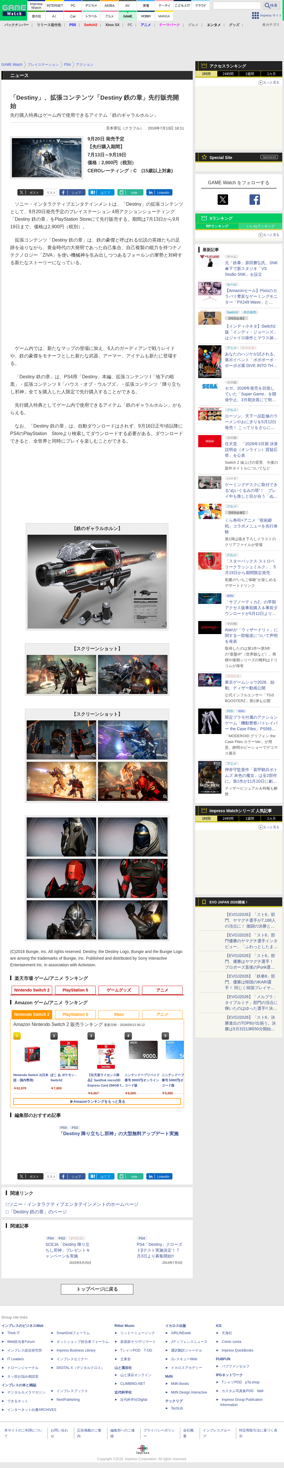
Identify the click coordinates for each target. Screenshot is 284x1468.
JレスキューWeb (184, 1359)
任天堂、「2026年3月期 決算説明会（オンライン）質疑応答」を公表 (251, 449)
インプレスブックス (72, 1391)
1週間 (249, 74)
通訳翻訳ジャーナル (186, 1350)
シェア (76, 192)
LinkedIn (163, 192)
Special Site (221, 157)
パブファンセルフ (236, 1366)
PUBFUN (223, 1359)
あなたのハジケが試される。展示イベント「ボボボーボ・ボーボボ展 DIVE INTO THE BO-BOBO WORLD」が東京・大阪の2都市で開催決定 (251, 365)
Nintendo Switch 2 (31, 990)
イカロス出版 (175, 1326)
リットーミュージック (137, 1333)
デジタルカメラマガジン (26, 1392)
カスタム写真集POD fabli (242, 1391)
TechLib (177, 1408)
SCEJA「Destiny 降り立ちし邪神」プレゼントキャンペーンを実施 (67, 1250)
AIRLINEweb (181, 1333)
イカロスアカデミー (186, 1368)
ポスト (34, 192)
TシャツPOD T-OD (136, 1350)
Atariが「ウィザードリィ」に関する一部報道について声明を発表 (251, 635)
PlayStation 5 (75, 990)
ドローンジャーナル (23, 1368)
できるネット (17, 1401)
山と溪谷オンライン (136, 1375)
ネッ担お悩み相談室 (23, 1376)
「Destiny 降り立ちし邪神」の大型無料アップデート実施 (119, 1133)
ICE (219, 1326)
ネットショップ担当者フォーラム (83, 1342)
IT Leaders (15, 1359)
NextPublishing (68, 1400)
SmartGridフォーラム (73, 1333)
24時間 (228, 74)
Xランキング (221, 218)
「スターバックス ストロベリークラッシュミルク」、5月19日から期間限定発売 (250, 567)
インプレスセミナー (72, 1359)
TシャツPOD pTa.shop (240, 1382)
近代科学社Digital (133, 1400)
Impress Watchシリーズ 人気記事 (241, 810)
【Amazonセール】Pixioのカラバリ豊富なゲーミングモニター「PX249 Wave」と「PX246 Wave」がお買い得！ (251, 302)
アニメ (162, 990)
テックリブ (174, 1401)
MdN (169, 1376)
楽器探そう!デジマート (138, 1342)
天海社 (227, 1333)
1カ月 (271, 74)
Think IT (13, 1333)
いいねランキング (261, 226)
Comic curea (231, 1342)
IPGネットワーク (229, 1375)
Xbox (119, 1014)
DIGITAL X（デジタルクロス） (80, 1368)
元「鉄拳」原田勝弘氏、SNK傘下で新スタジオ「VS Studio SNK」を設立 (251, 268)
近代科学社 (123, 1392)
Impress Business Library (76, 1350)
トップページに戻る (97, 1289)
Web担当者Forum (21, 1342)
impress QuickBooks (237, 1350)
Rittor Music (124, 1326)
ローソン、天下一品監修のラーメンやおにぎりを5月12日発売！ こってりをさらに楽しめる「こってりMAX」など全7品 (251, 427)
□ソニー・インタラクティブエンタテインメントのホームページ (72, 1204)
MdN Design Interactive (189, 1392)
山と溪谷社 (123, 1368)
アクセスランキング (228, 66)
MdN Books (180, 1384)
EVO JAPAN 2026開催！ (229, 902)
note (134, 192)
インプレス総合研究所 (24, 1350)
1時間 (206, 74)
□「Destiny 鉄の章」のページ (36, 1211)
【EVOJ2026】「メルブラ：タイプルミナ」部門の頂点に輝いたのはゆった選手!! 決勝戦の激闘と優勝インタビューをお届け (251, 1008)
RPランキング (217, 226)
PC (130, 25)
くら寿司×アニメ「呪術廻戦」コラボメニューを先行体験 (251, 526)
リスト (51, 192)
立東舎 (125, 1359)
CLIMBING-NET (132, 1384)
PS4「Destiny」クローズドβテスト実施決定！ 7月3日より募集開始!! (159, 1250)
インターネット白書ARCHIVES (31, 1410)
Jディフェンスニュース (189, 1342)
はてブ (105, 192)
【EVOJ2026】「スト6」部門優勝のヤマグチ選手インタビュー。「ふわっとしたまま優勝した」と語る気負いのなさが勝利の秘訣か (251, 947)
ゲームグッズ (119, 990)
